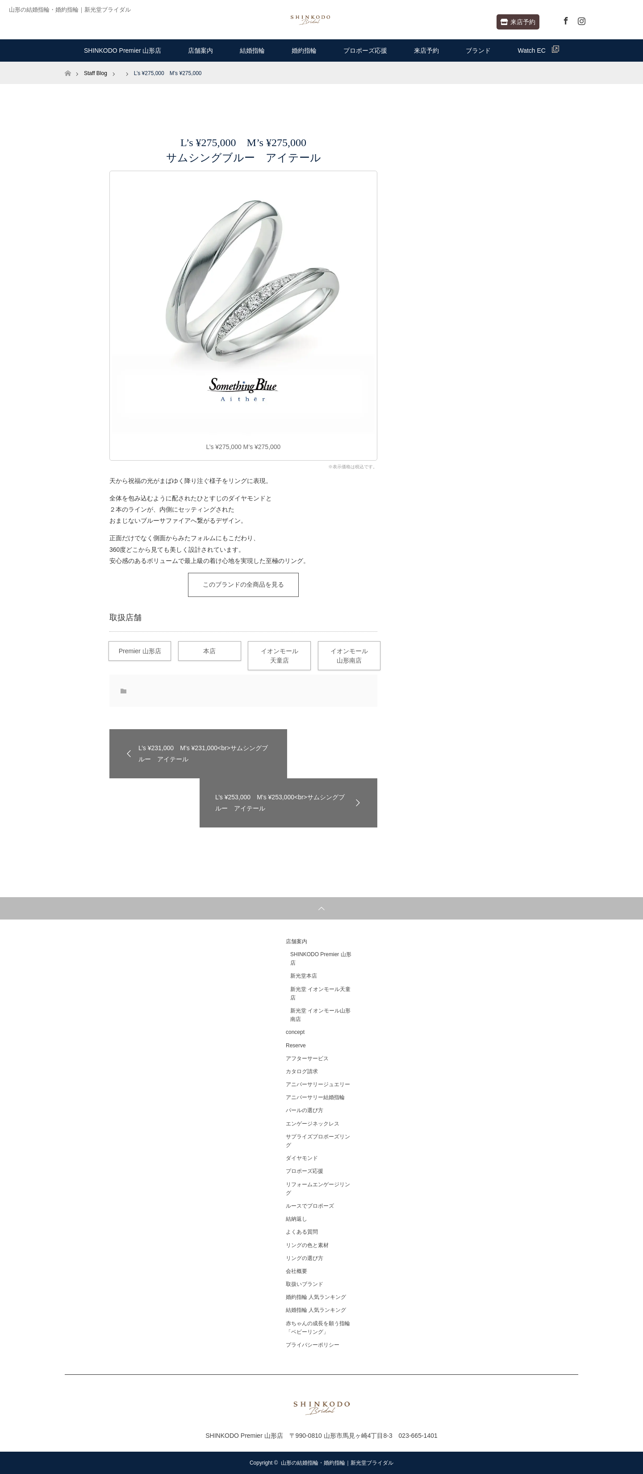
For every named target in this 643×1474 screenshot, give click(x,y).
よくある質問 (302, 1232)
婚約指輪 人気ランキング (316, 1297)
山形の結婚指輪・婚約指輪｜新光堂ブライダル (337, 1463)
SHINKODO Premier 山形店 (122, 50)
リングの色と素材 (307, 1245)
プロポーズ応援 (365, 50)
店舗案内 (200, 50)
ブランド (478, 50)
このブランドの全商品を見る (243, 584)
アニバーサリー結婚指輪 (315, 1097)
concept (295, 1032)
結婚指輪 (252, 50)
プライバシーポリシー (312, 1345)
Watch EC (538, 50)
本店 (209, 651)
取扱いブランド (304, 1284)
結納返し (296, 1219)
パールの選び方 (304, 1110)
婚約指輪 (304, 50)
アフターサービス (307, 1058)
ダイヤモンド (302, 1158)
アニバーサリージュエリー (318, 1084)
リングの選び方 (304, 1258)
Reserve (296, 1045)
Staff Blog (95, 73)
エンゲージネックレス (312, 1124)
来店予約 (518, 21)
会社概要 (296, 1271)
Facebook (565, 19)
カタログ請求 (302, 1071)
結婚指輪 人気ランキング (316, 1310)
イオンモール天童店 (279, 655)
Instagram (580, 19)
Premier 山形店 (140, 651)
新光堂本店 (303, 976)
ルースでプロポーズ (310, 1206)
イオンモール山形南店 (349, 655)
